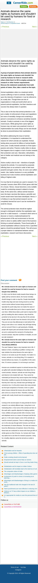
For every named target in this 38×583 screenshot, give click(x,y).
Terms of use (15, 567)
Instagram (18, 570)
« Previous (5, 27)
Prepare (24, 6)
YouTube (23, 567)
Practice (33, 6)
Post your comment (9, 280)
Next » (34, 27)
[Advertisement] (19, 43)
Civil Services (9, 22)
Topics (2, 22)
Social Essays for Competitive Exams (10, 23)
